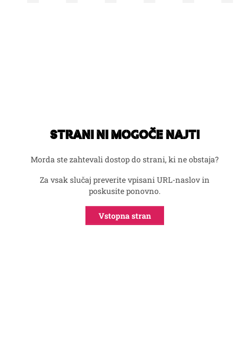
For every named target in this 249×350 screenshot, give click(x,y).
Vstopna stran (125, 215)
